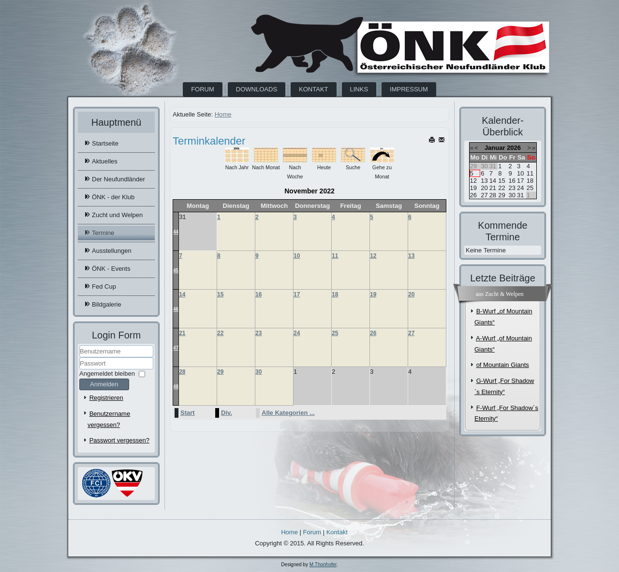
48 (175, 386)
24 (297, 333)
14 (182, 294)
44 (175, 232)
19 (373, 294)
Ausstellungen (112, 250)
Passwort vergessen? (119, 440)
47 (175, 348)
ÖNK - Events (111, 268)
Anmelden (104, 384)
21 (182, 333)
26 (373, 333)
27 (411, 333)
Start (187, 412)
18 (335, 294)
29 (220, 371)
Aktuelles (105, 161)
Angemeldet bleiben (107, 373)
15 (220, 294)
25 (335, 333)
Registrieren (106, 397)
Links (359, 89)
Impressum (409, 89)
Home (223, 114)
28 (182, 371)
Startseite (105, 143)
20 (411, 294)
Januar (495, 147)
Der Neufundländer (118, 179)
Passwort (79, 369)
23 (258, 333)
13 (411, 255)
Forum (202, 89)
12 (373, 255)
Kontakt (313, 89)
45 (175, 270)
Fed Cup (104, 286)
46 (175, 309)
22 (220, 333)
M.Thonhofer (323, 564)
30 (258, 371)
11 (335, 255)
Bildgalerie (106, 304)
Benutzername (79, 357)
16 (258, 294)
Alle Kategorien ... (288, 412)
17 (297, 294)
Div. (226, 412)
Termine (103, 232)
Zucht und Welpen (117, 215)
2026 (514, 147)
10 (297, 255)
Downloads (256, 89)
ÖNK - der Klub (113, 197)
